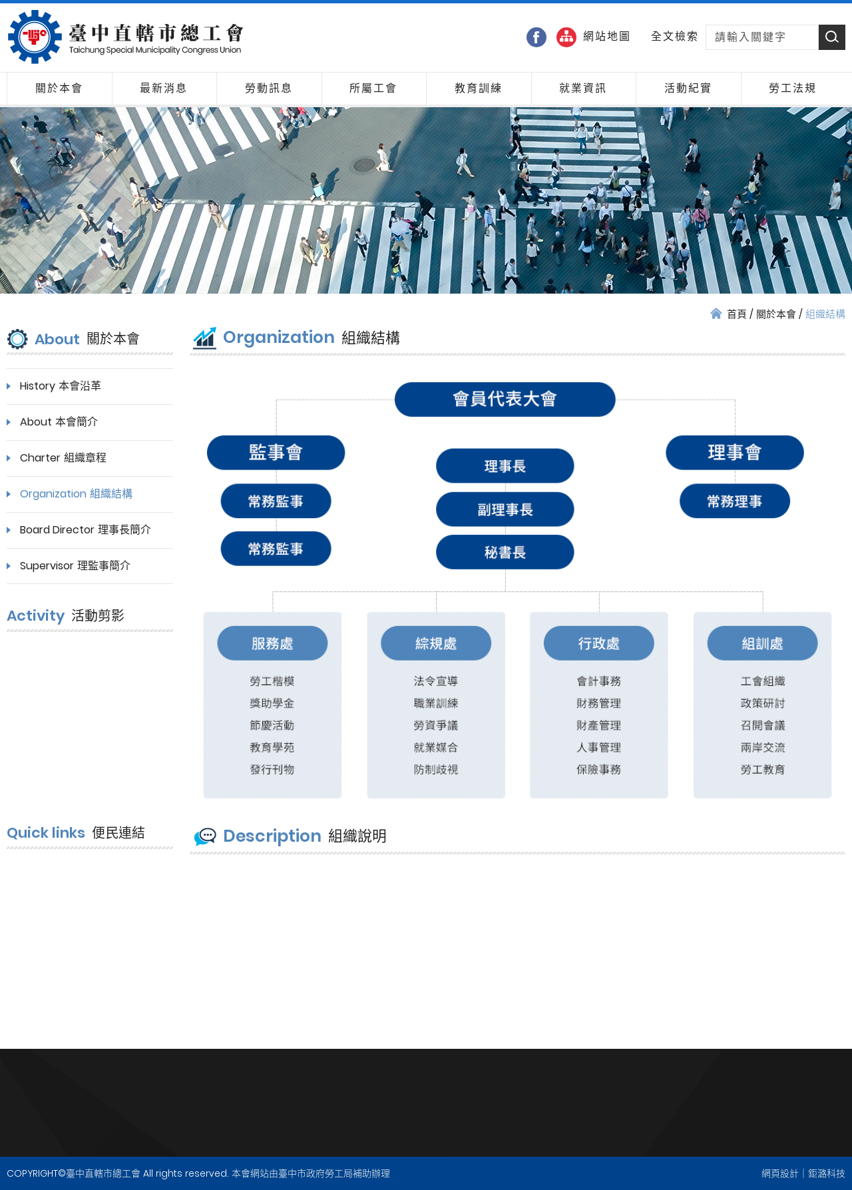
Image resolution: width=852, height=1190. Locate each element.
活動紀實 (688, 88)
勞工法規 (793, 88)
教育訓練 (479, 88)
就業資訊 (583, 88)
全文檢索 (675, 36)
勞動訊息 (269, 88)
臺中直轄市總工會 (125, 37)
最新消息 (164, 88)
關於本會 (59, 88)
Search (832, 37)
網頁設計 (780, 1173)
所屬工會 (373, 88)
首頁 (737, 314)
